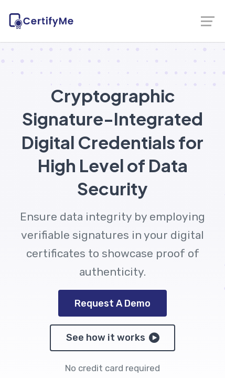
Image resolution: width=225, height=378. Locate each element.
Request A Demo (112, 303)
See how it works (112, 337)
